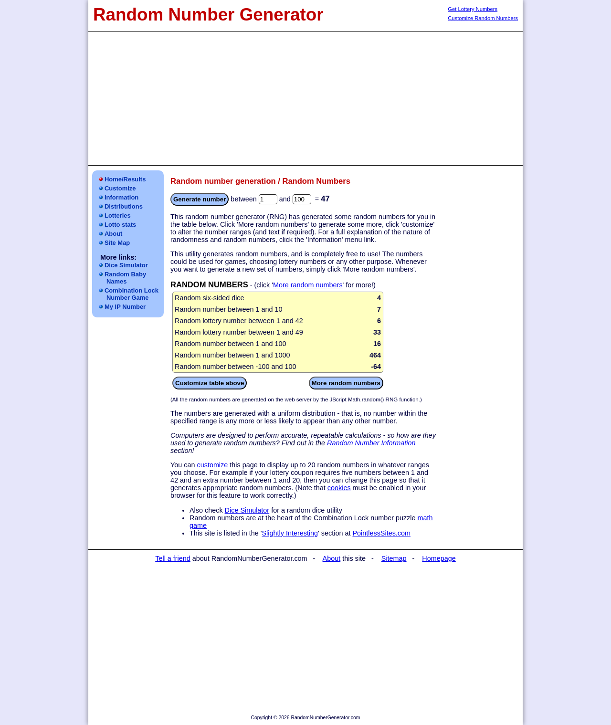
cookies (339, 488)
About (113, 233)
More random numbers (308, 285)
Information (121, 197)
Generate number (199, 199)
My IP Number (125, 306)
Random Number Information (371, 443)
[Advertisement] (305, 98)
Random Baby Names (125, 278)
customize (212, 465)
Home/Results (125, 179)
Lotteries (118, 215)
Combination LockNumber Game (131, 294)
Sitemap (394, 558)
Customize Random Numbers (483, 18)
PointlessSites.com (381, 533)
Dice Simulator (126, 265)
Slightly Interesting (290, 533)
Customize (120, 188)
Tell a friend (172, 558)
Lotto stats (120, 224)
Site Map (117, 242)
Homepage (438, 558)
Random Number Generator (208, 14)
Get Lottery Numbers (472, 9)
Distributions (124, 206)
